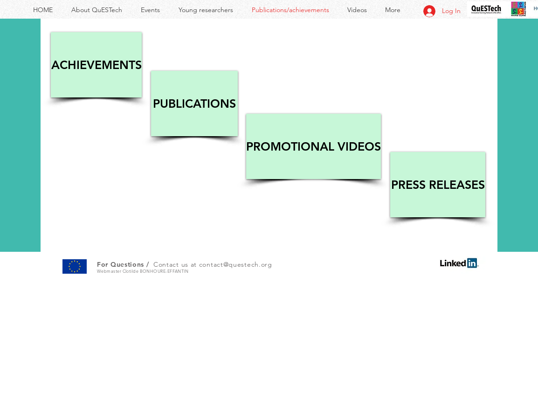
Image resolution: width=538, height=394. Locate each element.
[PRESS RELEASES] (437, 184)
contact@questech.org (235, 264)
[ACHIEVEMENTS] (96, 64)
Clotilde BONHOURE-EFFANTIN (156, 271)
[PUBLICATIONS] (194, 103)
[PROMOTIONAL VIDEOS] (313, 146)
